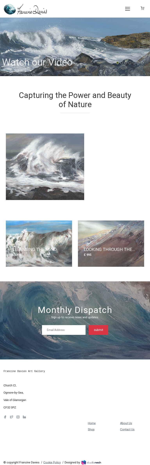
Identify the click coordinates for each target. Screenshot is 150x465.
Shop (91, 429)
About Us (126, 423)
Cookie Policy (52, 462)
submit (98, 330)
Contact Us (127, 429)
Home (92, 423)
